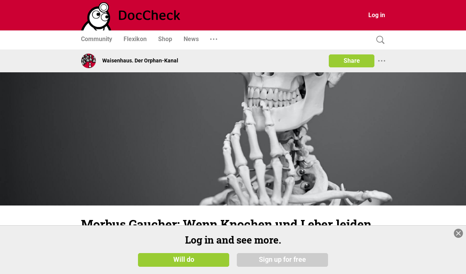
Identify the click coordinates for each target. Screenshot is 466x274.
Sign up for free (282, 259)
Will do (183, 259)
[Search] (378, 40)
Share (352, 60)
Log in (376, 15)
